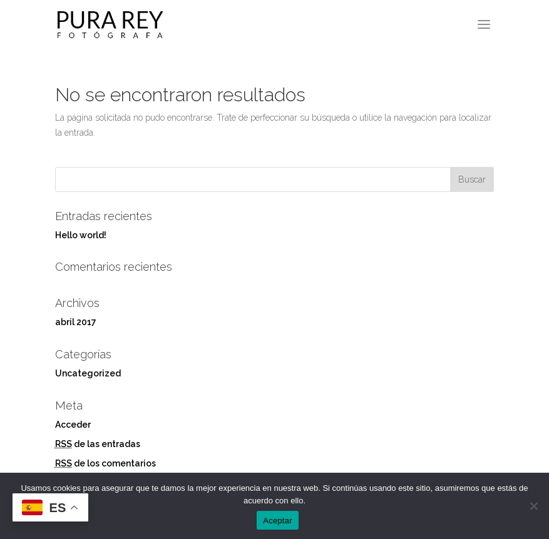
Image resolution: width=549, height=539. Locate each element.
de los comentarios (105, 463)
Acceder (73, 425)
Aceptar (277, 520)
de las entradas (97, 444)
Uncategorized (88, 373)
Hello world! (80, 235)
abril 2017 (75, 322)
